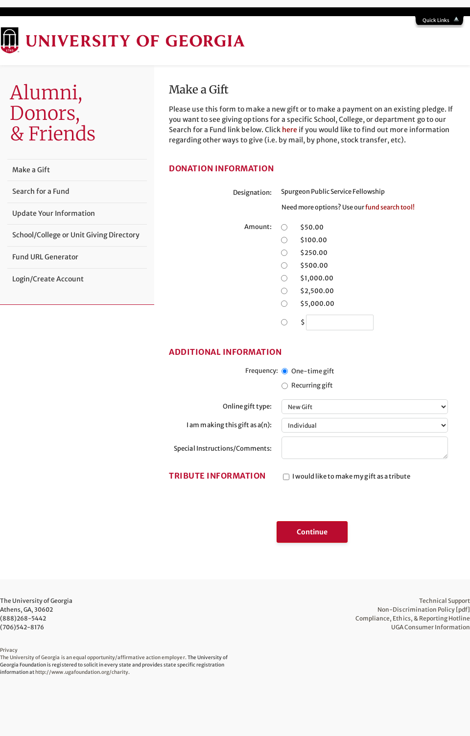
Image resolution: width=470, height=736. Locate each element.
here (289, 129)
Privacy (9, 650)
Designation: (252, 192)
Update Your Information (53, 213)
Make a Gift (31, 169)
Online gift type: (247, 406)
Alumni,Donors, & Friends (52, 113)
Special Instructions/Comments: (223, 448)
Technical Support (444, 600)
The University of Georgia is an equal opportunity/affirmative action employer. (93, 657)
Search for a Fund (41, 191)
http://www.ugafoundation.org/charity (81, 672)
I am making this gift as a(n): (229, 425)
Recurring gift (312, 385)
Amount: (258, 227)
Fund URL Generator (45, 257)
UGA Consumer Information (430, 627)
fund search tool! (390, 207)
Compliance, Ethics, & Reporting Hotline (412, 618)
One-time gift (312, 371)
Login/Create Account (48, 279)
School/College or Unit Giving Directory (76, 234)
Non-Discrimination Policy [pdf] (423, 609)
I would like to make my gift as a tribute (351, 476)
